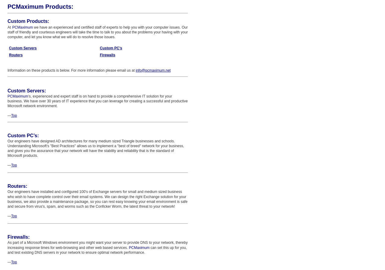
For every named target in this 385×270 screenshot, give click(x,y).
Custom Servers (23, 48)
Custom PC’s (111, 48)
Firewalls (107, 55)
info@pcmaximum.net (153, 70)
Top (14, 115)
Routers (16, 55)
